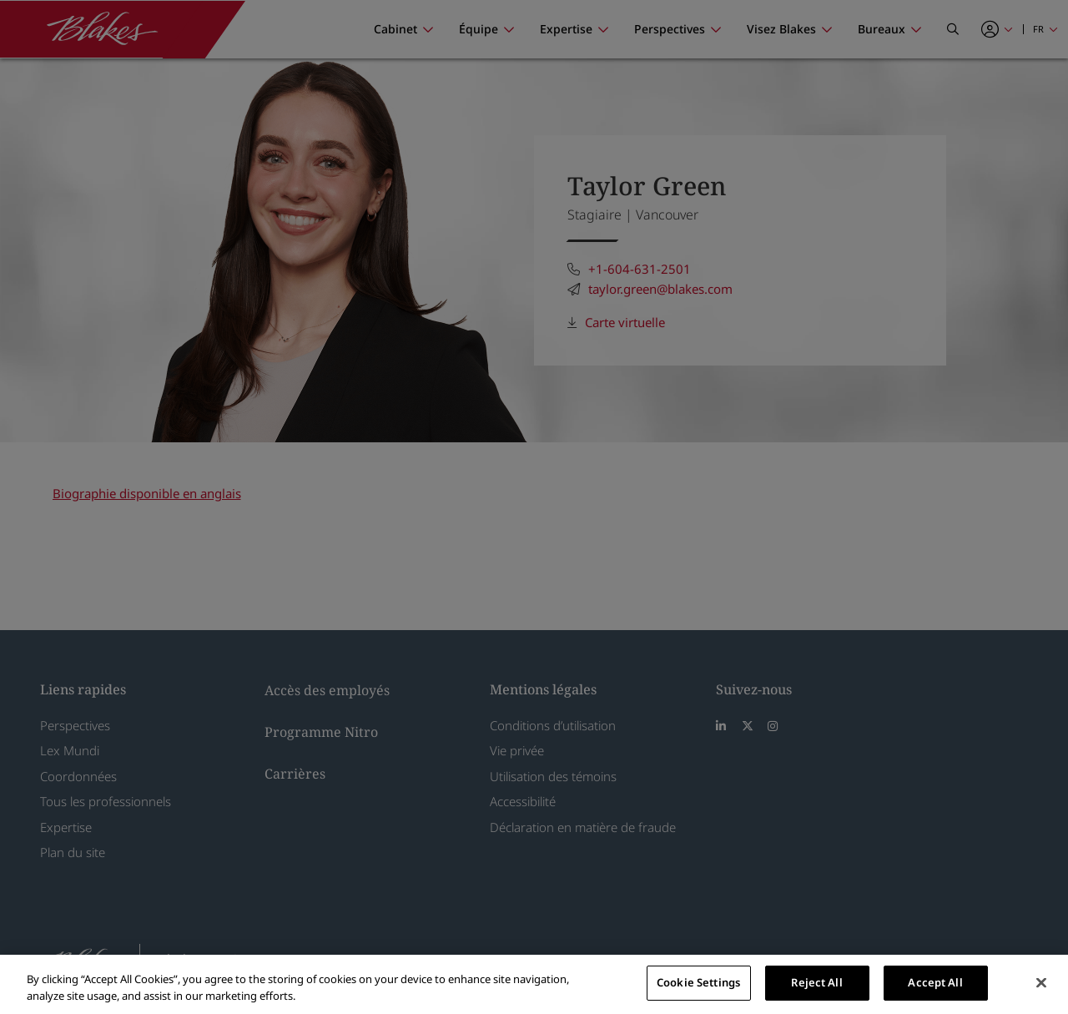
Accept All (935, 982)
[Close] (1041, 982)
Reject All (816, 982)
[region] (534, 984)
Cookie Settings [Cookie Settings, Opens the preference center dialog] (698, 982)
